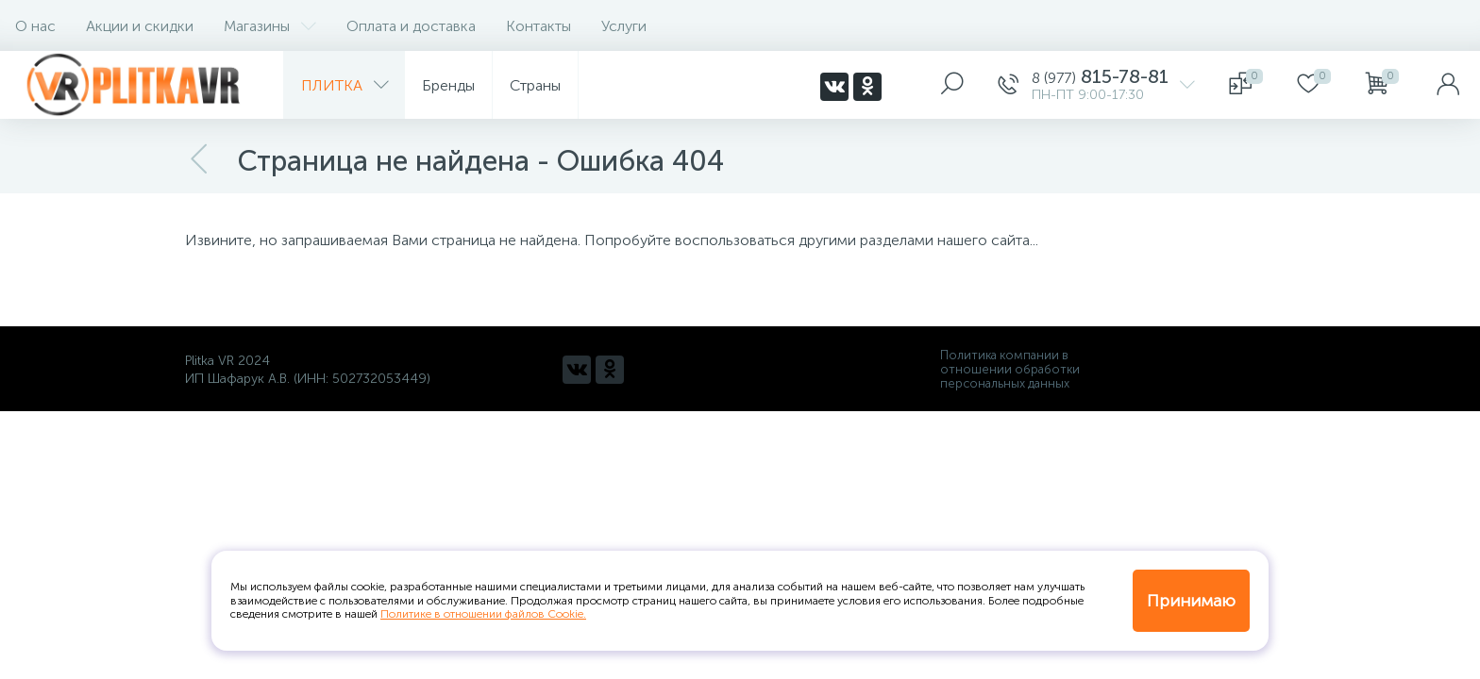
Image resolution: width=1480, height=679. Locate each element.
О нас (35, 26)
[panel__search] (952, 85)
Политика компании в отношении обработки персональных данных (1010, 369)
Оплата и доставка (411, 26)
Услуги (624, 26)
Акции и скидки (139, 26)
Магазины (270, 26)
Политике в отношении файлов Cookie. (483, 614)
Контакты (538, 26)
